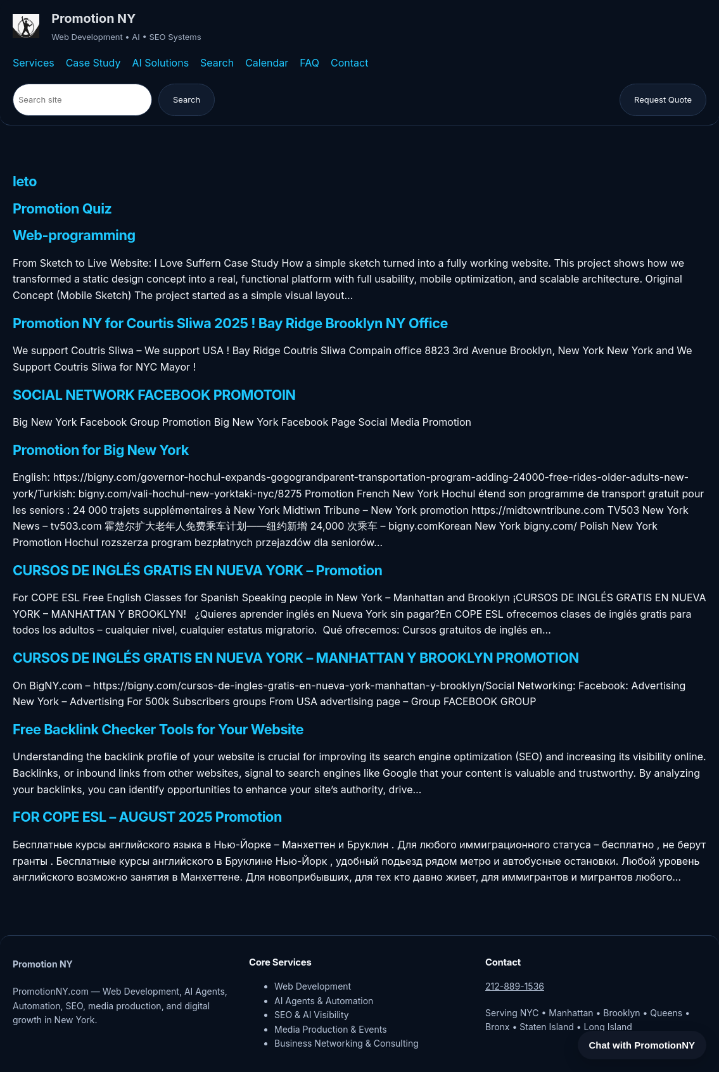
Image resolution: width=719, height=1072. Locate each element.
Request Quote (663, 99)
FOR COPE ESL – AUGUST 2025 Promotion (147, 817)
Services (33, 62)
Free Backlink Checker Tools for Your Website (158, 729)
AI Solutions (160, 62)
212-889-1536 (514, 986)
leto (25, 181)
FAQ (309, 62)
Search (217, 62)
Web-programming (74, 235)
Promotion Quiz (62, 208)
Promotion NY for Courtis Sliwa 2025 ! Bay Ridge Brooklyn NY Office (230, 323)
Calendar (266, 62)
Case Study (93, 62)
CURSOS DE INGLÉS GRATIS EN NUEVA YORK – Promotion (198, 570)
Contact (349, 62)
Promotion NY (93, 18)
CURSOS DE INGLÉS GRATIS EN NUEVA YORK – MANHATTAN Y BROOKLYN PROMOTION (296, 658)
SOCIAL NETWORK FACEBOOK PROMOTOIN (154, 395)
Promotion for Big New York (101, 450)
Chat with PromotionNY (642, 1045)
